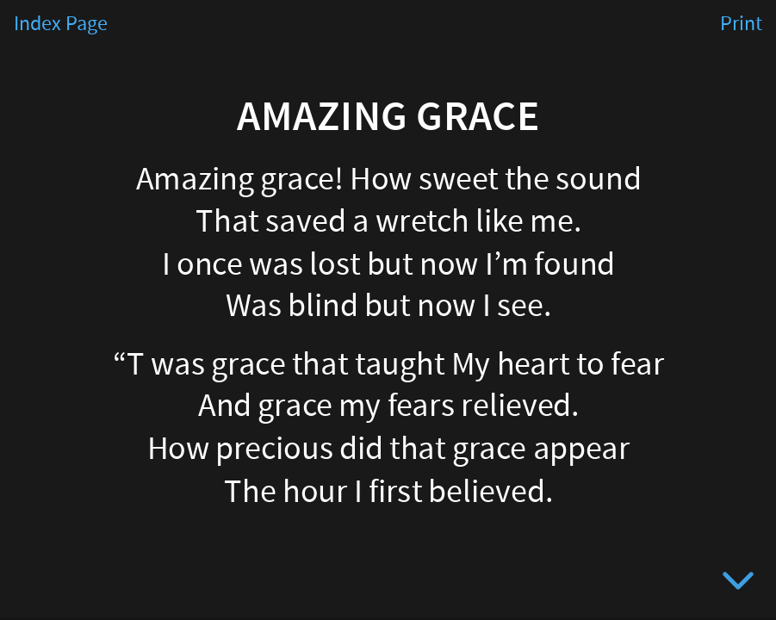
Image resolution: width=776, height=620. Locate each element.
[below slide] (738, 583)
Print (741, 24)
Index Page (61, 24)
